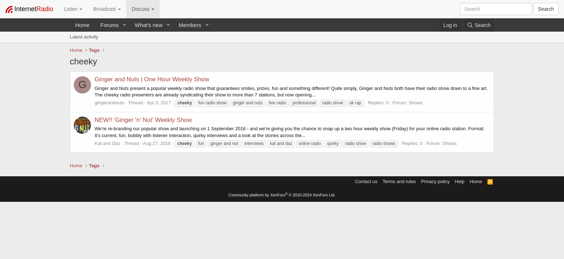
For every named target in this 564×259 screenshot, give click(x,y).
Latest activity (84, 37)
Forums (109, 25)
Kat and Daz (107, 143)
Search (546, 9)
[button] (124, 25)
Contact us (366, 181)
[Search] (478, 25)
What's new (149, 25)
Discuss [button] (143, 9)
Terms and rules (399, 181)
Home (82, 25)
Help (460, 181)
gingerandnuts (109, 102)
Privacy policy (435, 181)
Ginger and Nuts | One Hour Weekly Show (152, 79)
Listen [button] (73, 9)
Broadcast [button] (107, 9)
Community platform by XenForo (282, 195)
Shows (416, 102)
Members (190, 25)
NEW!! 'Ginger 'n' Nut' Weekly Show (143, 120)
